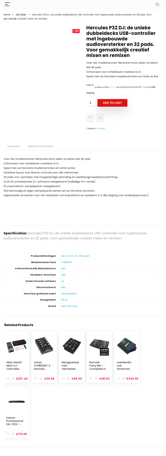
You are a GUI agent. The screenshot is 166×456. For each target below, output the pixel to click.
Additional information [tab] (40, 146)
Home (7, 14)
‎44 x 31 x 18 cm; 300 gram (75, 256)
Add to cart (112, 102)
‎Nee (63, 268)
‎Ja (62, 281)
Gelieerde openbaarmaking (148, 425)
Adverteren (119, 434)
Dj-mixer (21, 14)
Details (146, 87)
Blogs (116, 420)
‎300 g (64, 299)
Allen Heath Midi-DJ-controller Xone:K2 (14, 367)
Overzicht (118, 424)
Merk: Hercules (69, 306)
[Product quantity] (90, 102)
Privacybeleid (145, 411)
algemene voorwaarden (145, 417)
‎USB (63, 274)
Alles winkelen (120, 415)
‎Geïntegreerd (68, 293)
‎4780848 (66, 262)
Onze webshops (122, 429)
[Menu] (7, 4)
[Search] (157, 4)
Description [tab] (13, 146)
